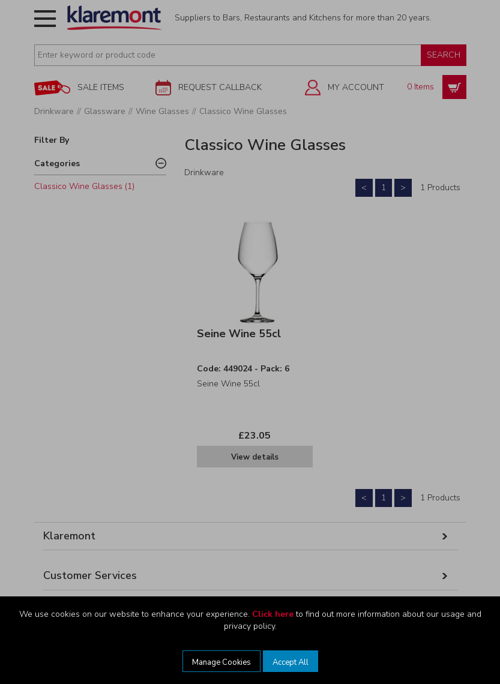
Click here (273, 614)
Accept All (291, 662)
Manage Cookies (221, 662)
